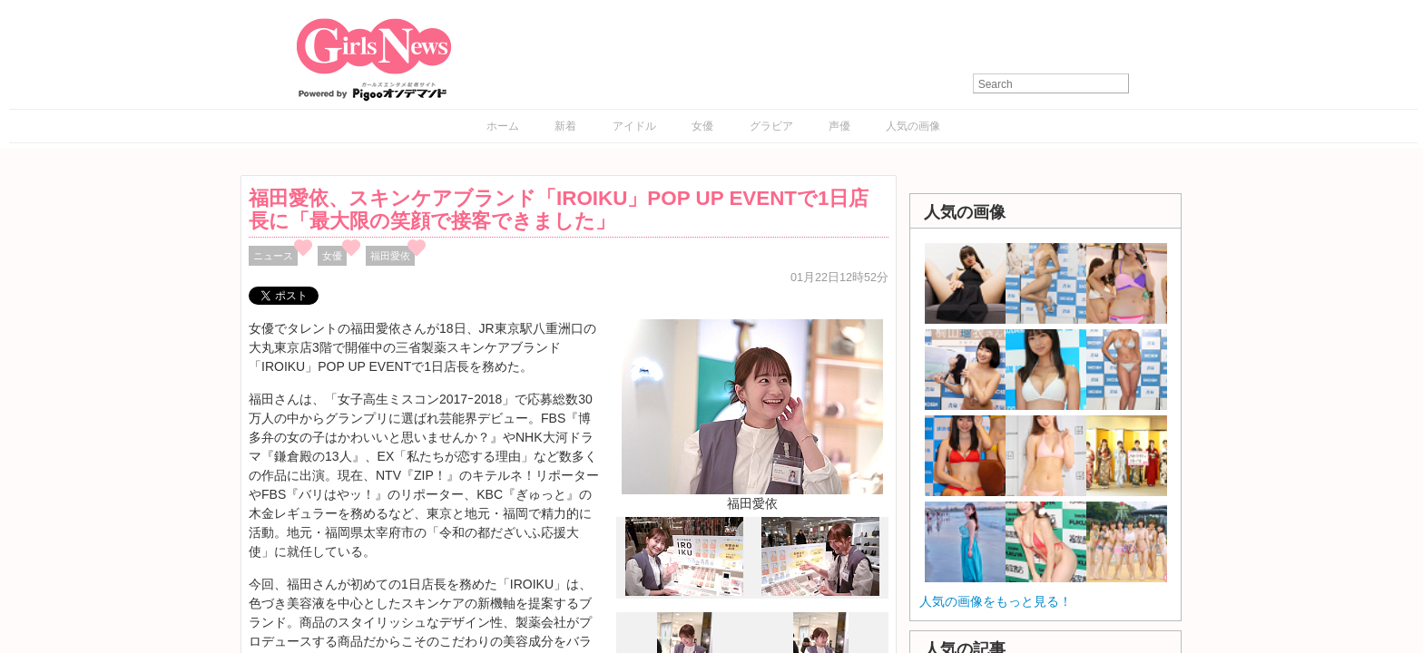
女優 (702, 126)
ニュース (273, 255)
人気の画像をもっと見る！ (995, 601)
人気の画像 (913, 126)
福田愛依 (390, 255)
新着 (565, 126)
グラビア (771, 126)
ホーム (502, 126)
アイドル (634, 126)
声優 (839, 126)
